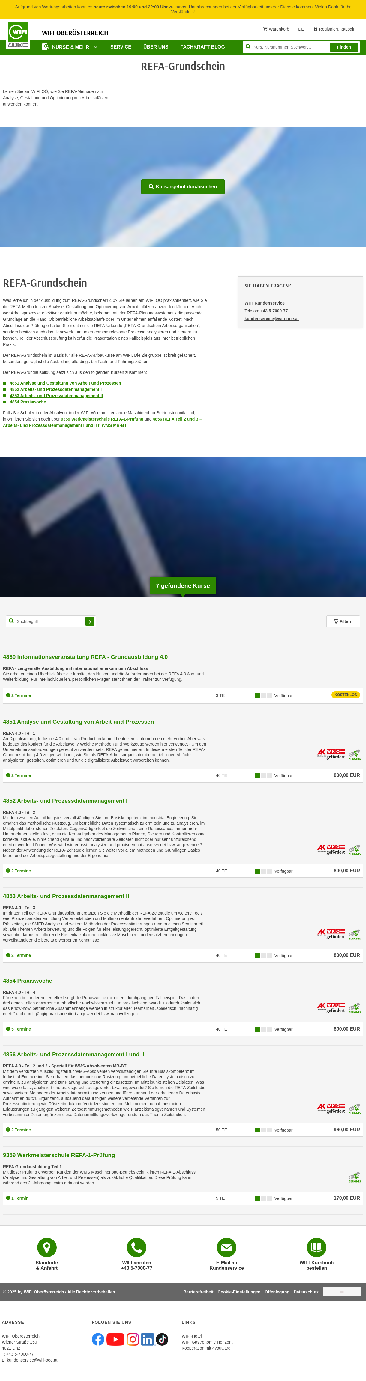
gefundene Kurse (183, 585)
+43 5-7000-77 (274, 310)
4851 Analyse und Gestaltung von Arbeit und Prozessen (65, 383)
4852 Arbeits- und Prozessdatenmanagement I (56, 389)
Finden (344, 47)
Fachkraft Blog (203, 46)
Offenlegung (277, 1292)
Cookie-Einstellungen (239, 1292)
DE (303, 30)
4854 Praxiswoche (28, 402)
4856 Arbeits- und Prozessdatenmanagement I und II (73, 1054)
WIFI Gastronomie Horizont (207, 1342)
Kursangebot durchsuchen (183, 186)
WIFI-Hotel (192, 1336)
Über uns (156, 46)
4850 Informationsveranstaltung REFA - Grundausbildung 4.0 (85, 657)
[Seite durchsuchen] (301, 47)
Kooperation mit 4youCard (206, 1348)
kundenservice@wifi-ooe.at (32, 1360)
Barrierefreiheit (198, 1292)
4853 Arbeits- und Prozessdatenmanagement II (56, 395)
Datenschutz (306, 1292)
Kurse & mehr (66, 46)
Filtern (343, 621)
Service (120, 46)
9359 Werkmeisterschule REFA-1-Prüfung (102, 419)
